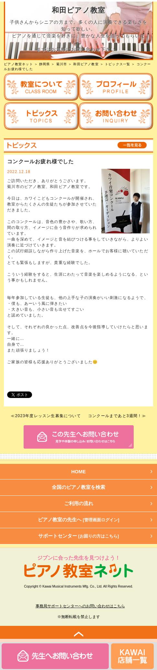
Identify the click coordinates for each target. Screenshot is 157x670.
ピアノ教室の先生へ (78, 519)
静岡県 (44, 64)
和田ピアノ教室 (85, 64)
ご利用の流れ (78, 503)
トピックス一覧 (117, 64)
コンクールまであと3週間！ (115, 416)
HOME (78, 471)
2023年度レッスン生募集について (48, 416)
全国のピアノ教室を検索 (78, 487)
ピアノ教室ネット (18, 64)
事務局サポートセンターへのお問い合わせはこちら (80, 606)
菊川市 (61, 64)
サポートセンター (78, 536)
